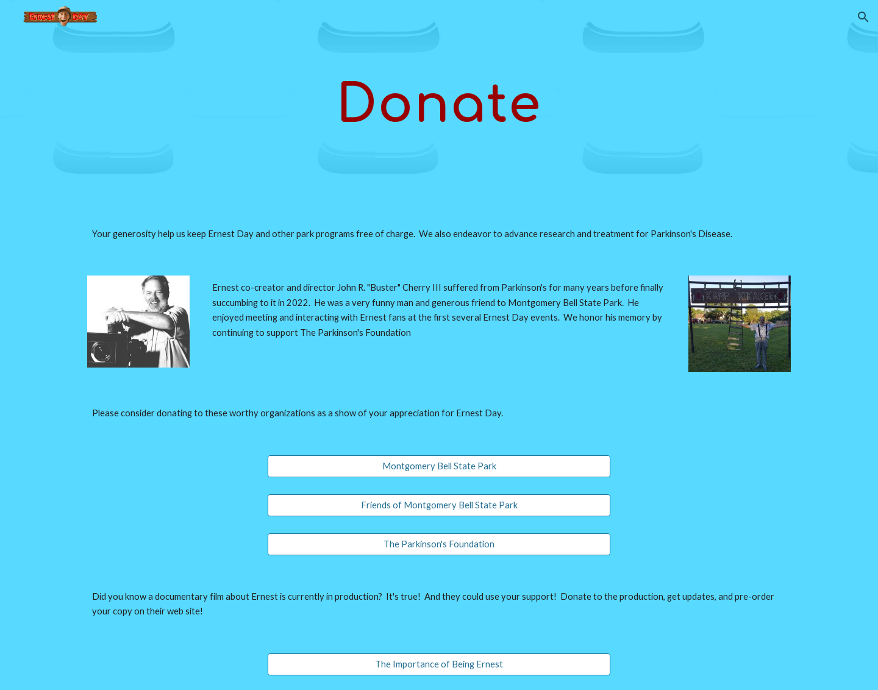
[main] (439, 103)
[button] (863, 17)
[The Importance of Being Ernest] (439, 664)
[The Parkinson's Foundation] (439, 544)
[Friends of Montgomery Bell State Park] (439, 505)
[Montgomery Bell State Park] (439, 466)
